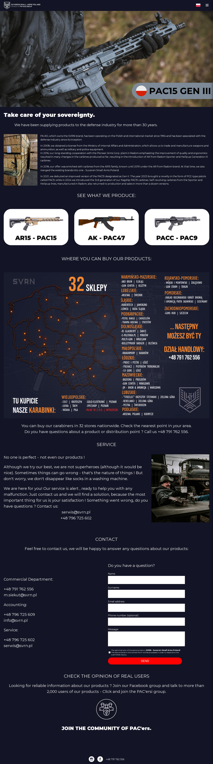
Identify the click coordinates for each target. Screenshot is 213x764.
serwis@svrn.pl (76, 512)
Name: (112, 573)
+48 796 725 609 (19, 614)
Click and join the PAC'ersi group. (134, 691)
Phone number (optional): (123, 615)
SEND (145, 661)
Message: (113, 629)
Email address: (116, 601)
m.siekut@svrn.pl (20, 595)
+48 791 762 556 (173, 431)
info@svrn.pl (16, 620)
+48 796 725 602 (76, 518)
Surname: (114, 587)
